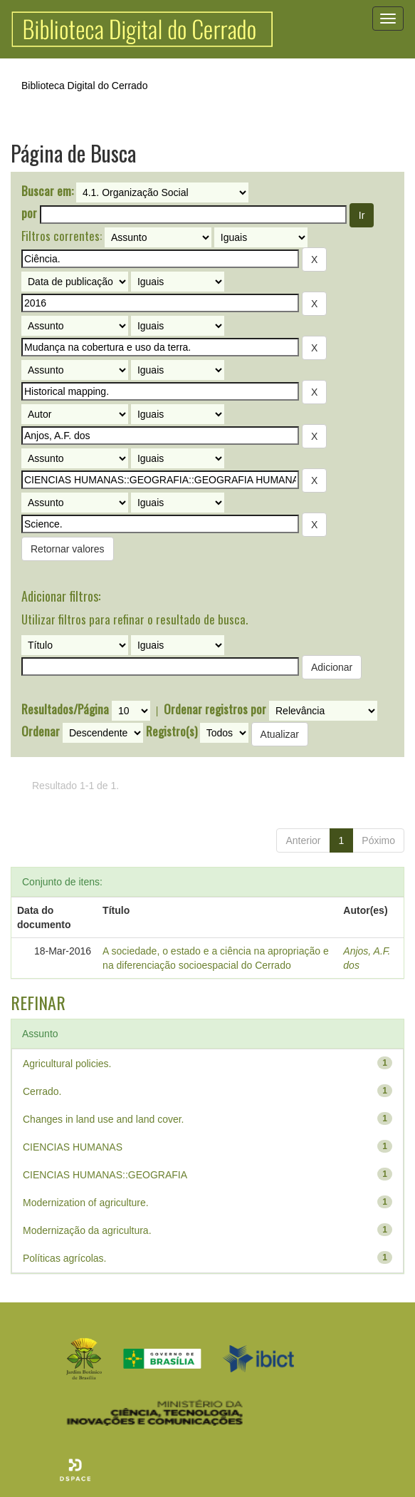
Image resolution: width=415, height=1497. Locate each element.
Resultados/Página (65, 709)
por (29, 213)
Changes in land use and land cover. (103, 1119)
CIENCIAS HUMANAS (72, 1147)
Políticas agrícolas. (65, 1258)
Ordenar (40, 731)
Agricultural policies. (67, 1063)
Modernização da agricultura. (87, 1230)
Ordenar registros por (215, 709)
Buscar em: (47, 191)
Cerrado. (42, 1091)
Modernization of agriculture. (86, 1202)
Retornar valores (68, 549)
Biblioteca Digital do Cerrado (84, 85)
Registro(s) (171, 731)
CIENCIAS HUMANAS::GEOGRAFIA (105, 1174)
